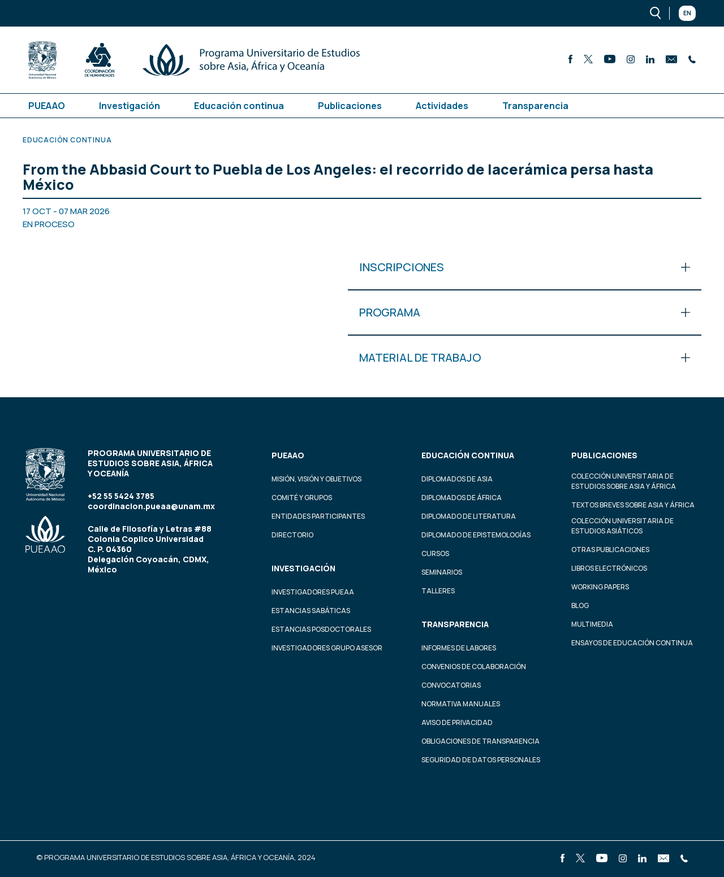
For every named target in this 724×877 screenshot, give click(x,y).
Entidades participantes (318, 516)
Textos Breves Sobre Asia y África (633, 505)
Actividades (442, 106)
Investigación (129, 106)
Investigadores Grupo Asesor (327, 648)
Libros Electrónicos (609, 568)
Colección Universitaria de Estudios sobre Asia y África (623, 481)
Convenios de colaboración (473, 666)
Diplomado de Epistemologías (476, 535)
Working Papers (600, 587)
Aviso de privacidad (457, 722)
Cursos (435, 553)
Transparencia (535, 106)
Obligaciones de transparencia (480, 741)
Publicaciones (350, 106)
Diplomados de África (461, 497)
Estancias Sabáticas (311, 610)
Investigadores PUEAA (313, 592)
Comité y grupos (302, 497)
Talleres (438, 591)
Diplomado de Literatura (468, 516)
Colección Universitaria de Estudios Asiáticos (622, 526)
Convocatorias (451, 685)
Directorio (292, 535)
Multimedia (592, 624)
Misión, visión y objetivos (316, 479)
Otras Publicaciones (610, 549)
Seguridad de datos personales (480, 760)
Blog (580, 605)
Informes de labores (458, 648)
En (687, 13)
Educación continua (239, 106)
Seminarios (441, 572)
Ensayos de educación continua (632, 643)
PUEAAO (46, 106)
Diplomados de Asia (457, 479)
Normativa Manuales (460, 704)
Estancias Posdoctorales (321, 629)
